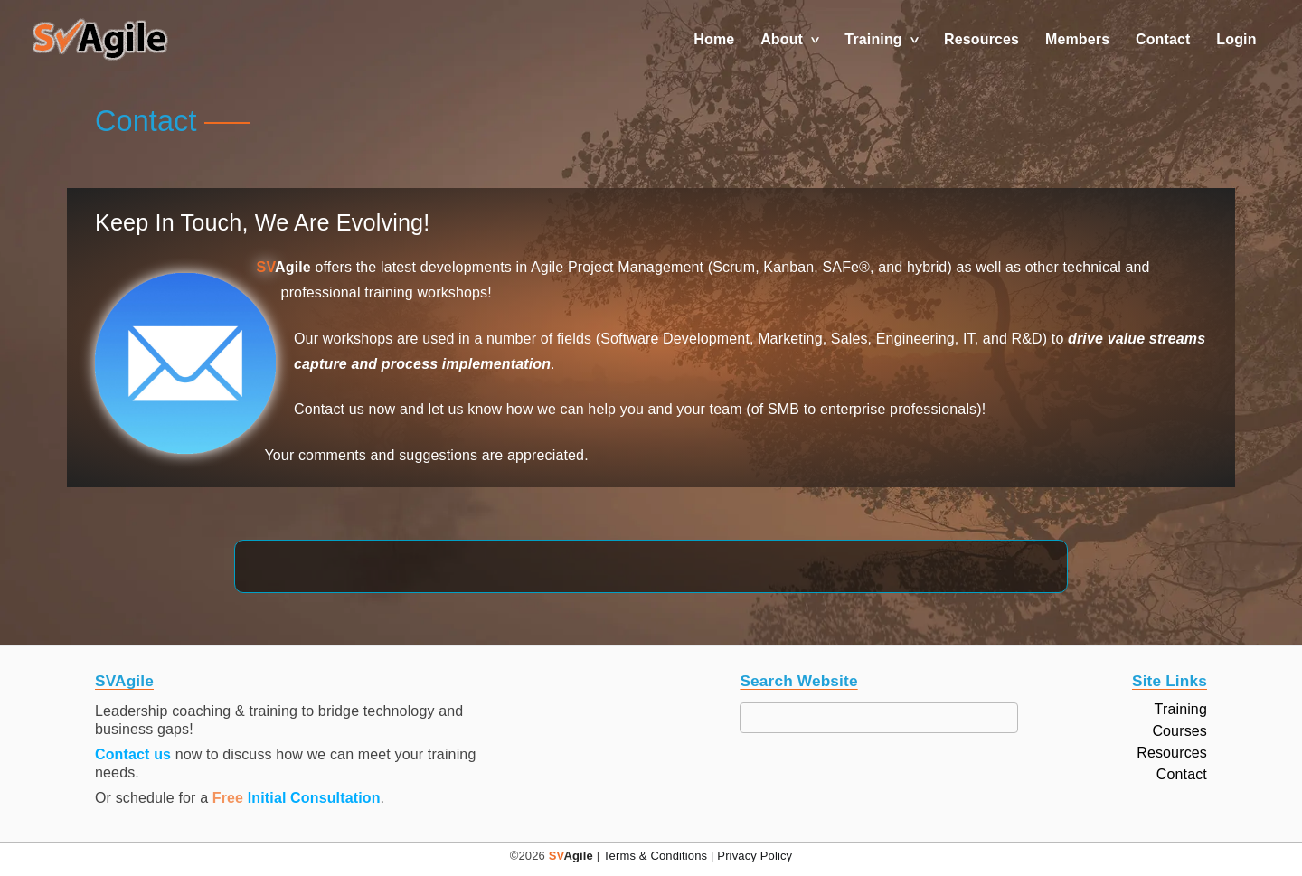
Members (1077, 39)
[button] (100, 39)
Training (872, 39)
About (781, 39)
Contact (1163, 39)
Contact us (133, 754)
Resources (981, 39)
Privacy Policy (754, 855)
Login (1236, 39)
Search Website (798, 681)
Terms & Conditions (655, 855)
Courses (1179, 731)
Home (713, 39)
